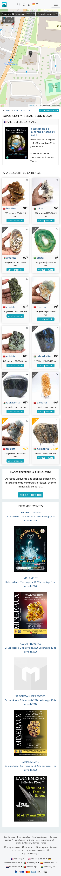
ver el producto (15, 220)
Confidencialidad (39, 837)
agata (39, 257)
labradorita (42, 356)
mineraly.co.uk (36, 858)
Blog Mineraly (12, 847)
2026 (16, 110)
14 (30, 110)
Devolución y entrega (24, 840)
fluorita (40, 306)
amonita (9, 257)
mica (38, 208)
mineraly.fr (18, 858)
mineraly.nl (13, 866)
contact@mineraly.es (35, 850)
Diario (8, 110)
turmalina (41, 448)
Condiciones (9, 837)
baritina (9, 208)
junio (24, 110)
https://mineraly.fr (30, 853)
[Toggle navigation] (55, 4)
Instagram (42, 847)
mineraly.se (48, 866)
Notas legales (23, 837)
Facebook (28, 847)
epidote (9, 306)
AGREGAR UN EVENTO (31, 495)
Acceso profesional (45, 840)
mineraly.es (47, 862)
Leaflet (31, 105)
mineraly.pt (30, 866)
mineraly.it (30, 862)
